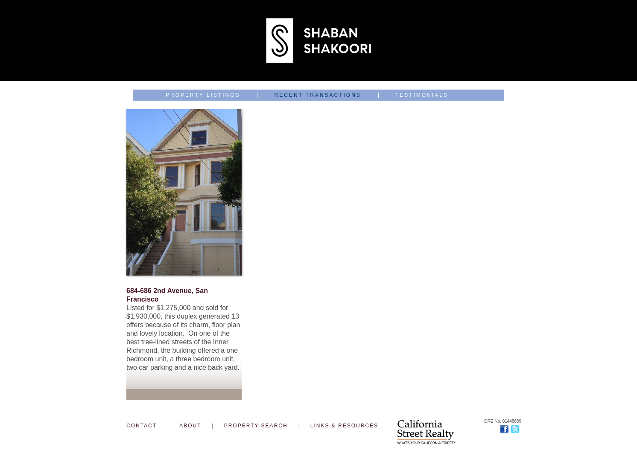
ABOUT (190, 426)
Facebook (505, 429)
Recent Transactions (318, 95)
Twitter (516, 429)
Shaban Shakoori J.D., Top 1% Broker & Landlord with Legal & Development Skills (318, 40)
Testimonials (421, 95)
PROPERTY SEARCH (256, 426)
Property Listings (203, 95)
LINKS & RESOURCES (344, 426)
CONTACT (141, 426)
